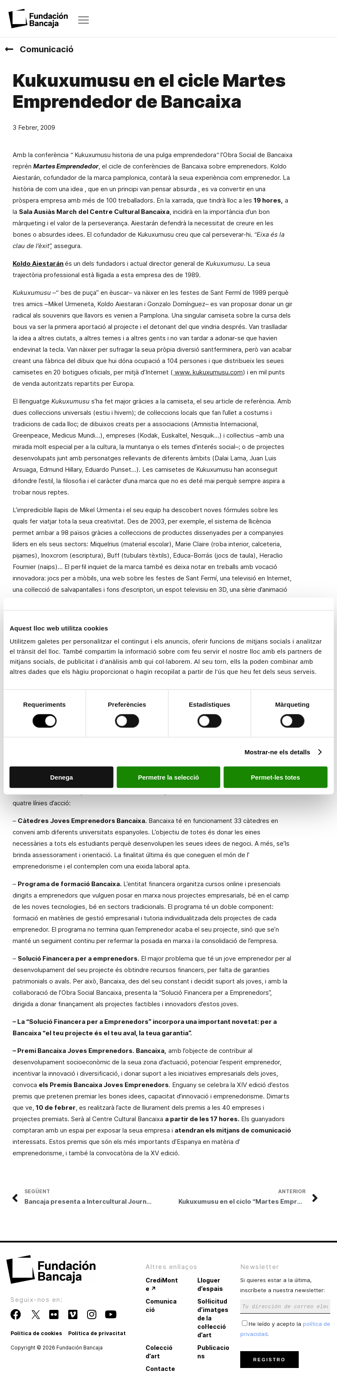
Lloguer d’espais (210, 1284)
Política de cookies (36, 1333)
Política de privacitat (97, 1333)
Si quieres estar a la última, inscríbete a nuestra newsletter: (285, 1293)
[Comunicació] (8, 49)
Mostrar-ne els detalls (277, 751)
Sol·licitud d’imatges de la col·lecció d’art (212, 1318)
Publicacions (213, 1352)
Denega (61, 777)
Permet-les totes (275, 777)
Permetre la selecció (168, 777)
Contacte (160, 1368)
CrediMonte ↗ (162, 1284)
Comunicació (47, 49)
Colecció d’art (159, 1352)
